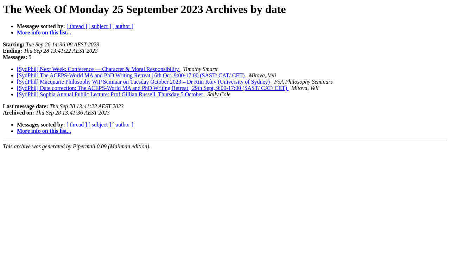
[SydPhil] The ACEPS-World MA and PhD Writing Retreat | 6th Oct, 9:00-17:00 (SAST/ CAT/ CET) (131, 75)
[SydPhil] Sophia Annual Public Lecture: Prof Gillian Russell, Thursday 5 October (110, 94)
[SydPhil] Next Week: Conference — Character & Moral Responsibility (98, 69)
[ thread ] (76, 26)
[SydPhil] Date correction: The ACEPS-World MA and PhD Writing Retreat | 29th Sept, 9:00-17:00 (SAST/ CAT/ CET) (153, 88)
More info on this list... (44, 32)
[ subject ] (100, 26)
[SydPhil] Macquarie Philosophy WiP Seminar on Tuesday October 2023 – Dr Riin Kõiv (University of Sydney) (144, 82)
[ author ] (123, 26)
